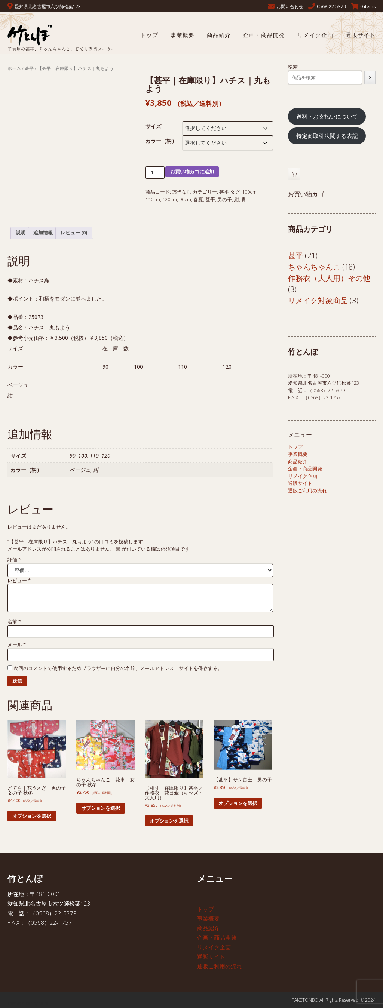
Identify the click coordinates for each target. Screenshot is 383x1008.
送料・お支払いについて (327, 116)
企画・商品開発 (264, 35)
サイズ (153, 126)
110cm (152, 199)
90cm (185, 199)
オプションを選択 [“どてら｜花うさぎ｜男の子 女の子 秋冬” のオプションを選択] (31, 815)
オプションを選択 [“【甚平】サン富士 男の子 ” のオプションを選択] (237, 803)
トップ (149, 35)
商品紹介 (219, 35)
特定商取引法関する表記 (327, 135)
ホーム (14, 68)
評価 (14, 559)
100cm (249, 191)
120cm (169, 199)
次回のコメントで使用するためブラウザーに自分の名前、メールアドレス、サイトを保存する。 (118, 668)
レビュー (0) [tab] (74, 232)
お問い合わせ (289, 6)
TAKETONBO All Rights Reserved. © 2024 (334, 1000)
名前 (14, 621)
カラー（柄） (161, 140)
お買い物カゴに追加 (192, 172)
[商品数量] (155, 172)
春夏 (198, 199)
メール (16, 644)
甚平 (29, 68)
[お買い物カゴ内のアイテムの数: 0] (294, 174)
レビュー (19, 580)
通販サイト (361, 35)
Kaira (44, 1003)
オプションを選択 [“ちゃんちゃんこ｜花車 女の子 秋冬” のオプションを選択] (100, 808)
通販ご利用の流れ (307, 490)
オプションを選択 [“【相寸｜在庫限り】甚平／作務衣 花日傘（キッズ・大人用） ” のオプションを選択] (169, 820)
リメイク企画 (315, 35)
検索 (293, 66)
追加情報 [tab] (43, 232)
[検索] (370, 77)
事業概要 (182, 35)
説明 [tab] (20, 232)
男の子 (224, 199)
